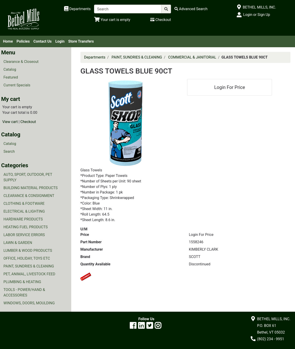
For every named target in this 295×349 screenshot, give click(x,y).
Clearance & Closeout (20, 61)
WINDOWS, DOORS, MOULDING (29, 303)
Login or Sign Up (256, 14)
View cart (10, 122)
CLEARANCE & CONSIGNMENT (28, 196)
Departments (95, 57)
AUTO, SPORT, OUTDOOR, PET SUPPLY (27, 177)
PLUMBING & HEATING (22, 282)
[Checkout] (160, 20)
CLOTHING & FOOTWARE (23, 203)
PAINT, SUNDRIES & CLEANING (28, 266)
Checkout (28, 122)
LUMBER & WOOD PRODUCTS (27, 250)
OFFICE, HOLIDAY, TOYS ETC (26, 258)
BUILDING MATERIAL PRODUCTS (30, 188)
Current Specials (16, 85)
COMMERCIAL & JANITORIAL (192, 57)
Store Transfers (81, 41)
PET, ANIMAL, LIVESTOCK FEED (29, 274)
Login (60, 41)
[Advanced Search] (191, 9)
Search (9, 151)
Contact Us (42, 41)
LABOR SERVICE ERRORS (24, 235)
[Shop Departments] (77, 9)
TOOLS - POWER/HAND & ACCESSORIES (24, 292)
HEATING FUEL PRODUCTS (25, 227)
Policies (23, 41)
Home (8, 41)
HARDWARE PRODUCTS (23, 219)
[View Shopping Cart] (112, 20)
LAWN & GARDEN (17, 242)
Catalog (9, 69)
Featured (10, 77)
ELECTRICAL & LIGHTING (24, 211)
